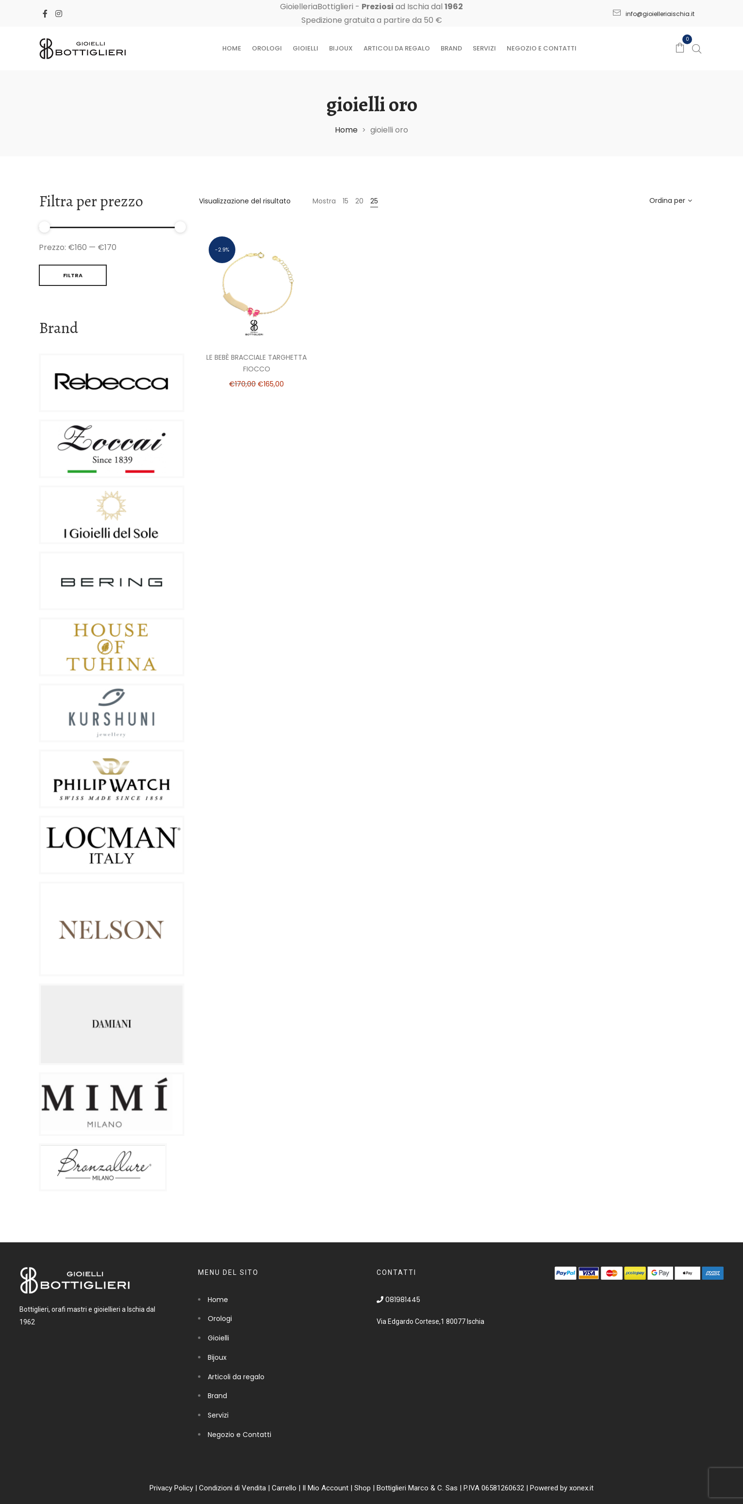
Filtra (73, 275)
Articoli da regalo (396, 48)
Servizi (484, 48)
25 (374, 201)
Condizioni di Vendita (232, 1488)
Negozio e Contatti (542, 48)
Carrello (284, 1488)
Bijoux (341, 48)
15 (345, 201)
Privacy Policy (171, 1488)
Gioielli (305, 48)
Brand (451, 48)
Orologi (267, 48)
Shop (362, 1488)
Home (231, 48)
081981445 (398, 1299)
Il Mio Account (325, 1488)
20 (359, 201)
